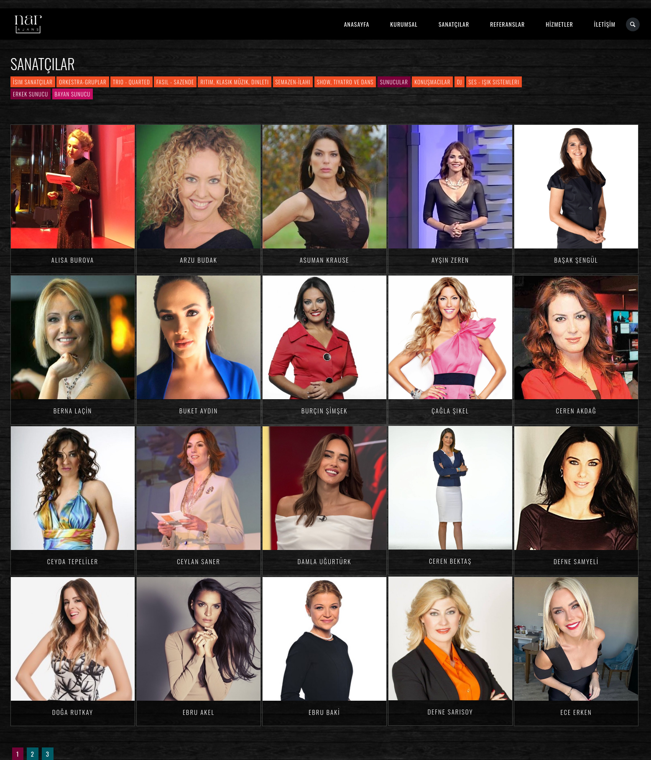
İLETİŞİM (604, 24)
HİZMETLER (559, 24)
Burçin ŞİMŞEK (324, 410)
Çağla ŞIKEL (450, 410)
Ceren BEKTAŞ (450, 560)
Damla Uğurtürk (325, 561)
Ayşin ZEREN (450, 259)
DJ (459, 82)
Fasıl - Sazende (175, 82)
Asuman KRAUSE (325, 259)
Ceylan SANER (198, 561)
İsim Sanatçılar (33, 82)
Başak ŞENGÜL (576, 259)
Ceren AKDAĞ (576, 410)
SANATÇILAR (454, 24)
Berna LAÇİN (73, 410)
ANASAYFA (357, 24)
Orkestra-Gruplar (82, 82)
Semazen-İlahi (293, 82)
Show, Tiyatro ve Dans (345, 82)
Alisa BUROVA (72, 259)
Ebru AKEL (198, 712)
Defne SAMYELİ (576, 561)
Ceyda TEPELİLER (72, 561)
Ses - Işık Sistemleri (494, 82)
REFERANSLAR (507, 24)
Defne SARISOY (450, 711)
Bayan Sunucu (73, 94)
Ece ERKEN (576, 712)
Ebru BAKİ (324, 712)
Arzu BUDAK (198, 259)
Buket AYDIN (198, 410)
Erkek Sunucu (30, 94)
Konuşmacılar (432, 82)
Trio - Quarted (131, 82)
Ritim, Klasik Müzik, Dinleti (234, 82)
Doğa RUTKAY (72, 712)
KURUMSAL (404, 24)
